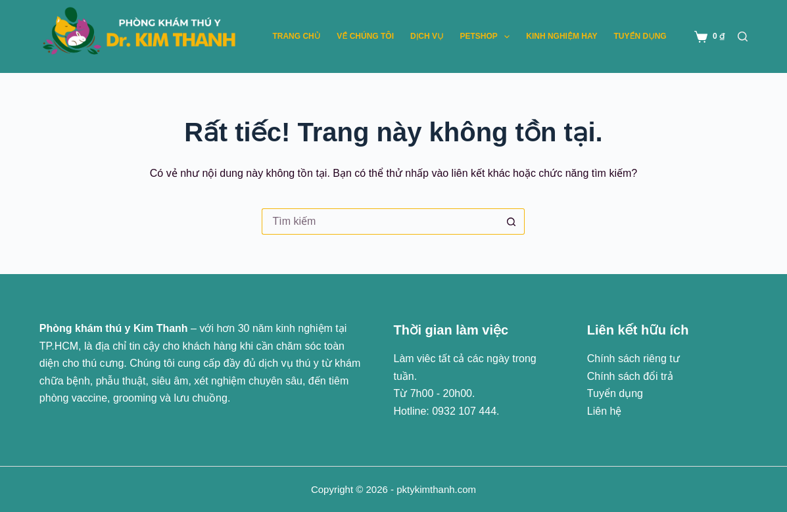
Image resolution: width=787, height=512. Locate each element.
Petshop (487, 37)
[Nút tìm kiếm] (511, 221)
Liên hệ (604, 411)
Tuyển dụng (639, 36)
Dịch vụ (426, 36)
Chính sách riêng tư (633, 358)
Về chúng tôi (365, 36)
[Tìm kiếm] (743, 36)
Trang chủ (296, 36)
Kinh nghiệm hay (561, 36)
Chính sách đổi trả (630, 376)
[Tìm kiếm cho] (380, 221)
